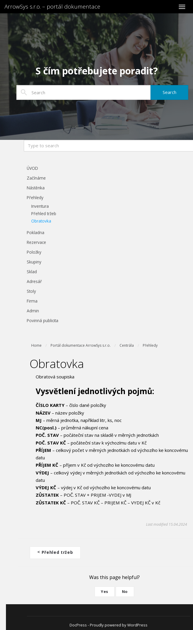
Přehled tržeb (55, 552)
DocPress (78, 624)
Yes (104, 591)
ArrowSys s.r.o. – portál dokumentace (52, 6)
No (125, 591)
